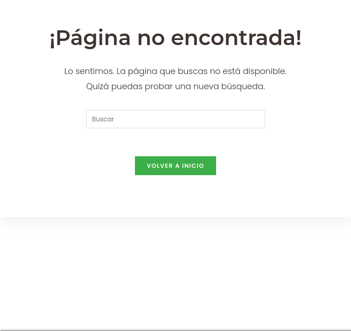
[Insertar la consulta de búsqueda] (175, 119)
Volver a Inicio (176, 165)
